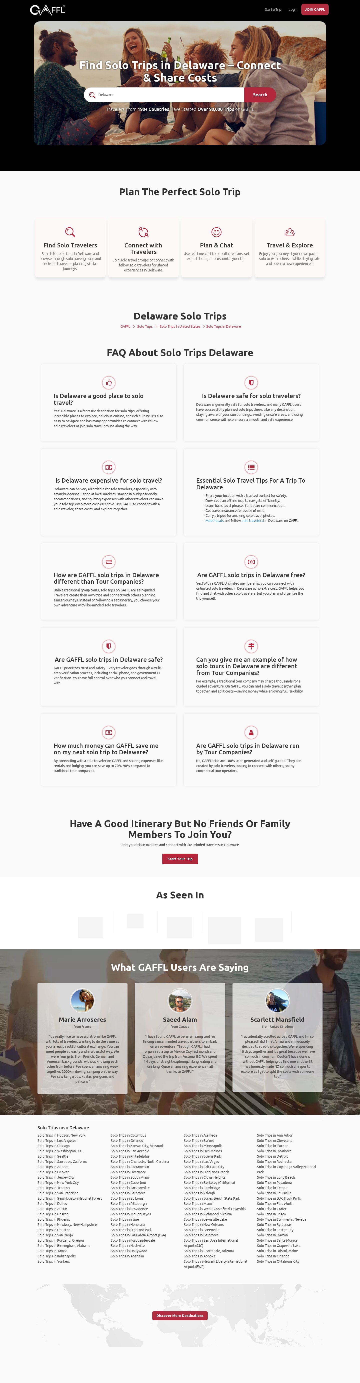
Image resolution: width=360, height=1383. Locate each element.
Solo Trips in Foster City (275, 1230)
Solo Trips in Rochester (275, 1162)
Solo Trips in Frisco (271, 1214)
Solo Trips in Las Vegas (201, 1162)
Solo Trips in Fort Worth (275, 1204)
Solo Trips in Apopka (199, 1256)
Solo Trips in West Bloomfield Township (215, 1209)
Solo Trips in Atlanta (53, 1167)
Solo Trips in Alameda (200, 1135)
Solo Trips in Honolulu (128, 1225)
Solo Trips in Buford (199, 1141)
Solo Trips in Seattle (53, 1156)
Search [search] (260, 94)
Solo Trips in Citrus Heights (205, 1177)
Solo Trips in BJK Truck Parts (279, 1198)
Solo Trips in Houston (54, 1230)
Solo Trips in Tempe (272, 1188)
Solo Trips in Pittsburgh (129, 1204)
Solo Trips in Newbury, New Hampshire (67, 1225)
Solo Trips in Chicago (54, 1146)
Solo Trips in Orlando (127, 1141)
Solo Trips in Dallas (52, 1204)
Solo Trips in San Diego (55, 1235)
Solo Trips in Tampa (53, 1251)
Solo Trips (145, 326)
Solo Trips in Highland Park (131, 1230)
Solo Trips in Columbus (128, 1135)
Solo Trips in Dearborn (274, 1151)
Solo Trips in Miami (198, 1204)
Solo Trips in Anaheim (127, 1256)
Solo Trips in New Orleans (204, 1225)
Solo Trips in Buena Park (202, 1156)
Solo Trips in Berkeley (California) (209, 1183)
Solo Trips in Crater (271, 1209)
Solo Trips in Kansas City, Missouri (137, 1146)
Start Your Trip (180, 859)
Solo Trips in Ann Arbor (274, 1135)
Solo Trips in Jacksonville (130, 1188)
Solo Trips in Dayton (272, 1235)
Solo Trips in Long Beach (276, 1177)
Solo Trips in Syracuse (274, 1225)
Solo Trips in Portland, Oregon (61, 1240)
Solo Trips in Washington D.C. (60, 1151)
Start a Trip (273, 10)
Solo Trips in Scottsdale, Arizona (209, 1251)
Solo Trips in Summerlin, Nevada (281, 1219)
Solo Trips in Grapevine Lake (278, 1246)
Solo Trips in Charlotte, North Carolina (140, 1162)
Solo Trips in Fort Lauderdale (133, 1240)
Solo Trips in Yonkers (54, 1261)
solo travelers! (253, 521)
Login (293, 10)
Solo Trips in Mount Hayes (131, 1214)
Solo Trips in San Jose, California (63, 1162)
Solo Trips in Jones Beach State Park (212, 1198)
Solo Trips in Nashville (128, 1246)
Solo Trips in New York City (58, 1183)
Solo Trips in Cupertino (128, 1183)
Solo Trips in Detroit (272, 1156)
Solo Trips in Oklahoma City (278, 1261)
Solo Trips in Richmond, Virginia (208, 1214)
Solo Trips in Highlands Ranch (206, 1172)
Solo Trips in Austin (52, 1209)
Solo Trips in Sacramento (130, 1167)
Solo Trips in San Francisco (58, 1193)
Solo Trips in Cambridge (202, 1188)
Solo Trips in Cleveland (274, 1141)
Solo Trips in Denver (53, 1172)
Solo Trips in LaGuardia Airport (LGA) (138, 1235)
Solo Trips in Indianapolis (57, 1256)
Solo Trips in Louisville (274, 1193)
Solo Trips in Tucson (272, 1146)
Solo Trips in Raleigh (199, 1193)
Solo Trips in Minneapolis (203, 1146)
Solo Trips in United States (180, 326)
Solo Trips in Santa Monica (277, 1240)
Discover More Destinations (180, 1316)
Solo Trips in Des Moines (203, 1151)
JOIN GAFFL (315, 10)
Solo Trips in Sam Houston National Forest (70, 1198)
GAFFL (125, 326)
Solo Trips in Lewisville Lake (205, 1219)
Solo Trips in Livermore (128, 1172)
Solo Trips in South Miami (130, 1177)
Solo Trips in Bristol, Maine (277, 1251)
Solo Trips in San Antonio (130, 1151)
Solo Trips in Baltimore (128, 1193)
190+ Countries (153, 109)
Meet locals (215, 521)
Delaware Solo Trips (180, 315)
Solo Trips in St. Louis (127, 1198)
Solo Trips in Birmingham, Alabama (64, 1246)
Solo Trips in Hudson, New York (62, 1135)
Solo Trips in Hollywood (129, 1251)
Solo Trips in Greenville (202, 1230)
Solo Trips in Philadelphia (130, 1156)
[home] (47, 10)
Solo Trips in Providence (129, 1209)
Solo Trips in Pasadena (274, 1183)
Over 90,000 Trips (216, 109)
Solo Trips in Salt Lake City (204, 1167)
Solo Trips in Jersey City (56, 1177)
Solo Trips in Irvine (125, 1219)
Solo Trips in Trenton (54, 1188)
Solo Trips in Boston (53, 1214)
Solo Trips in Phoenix (54, 1219)
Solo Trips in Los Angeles (57, 1141)
